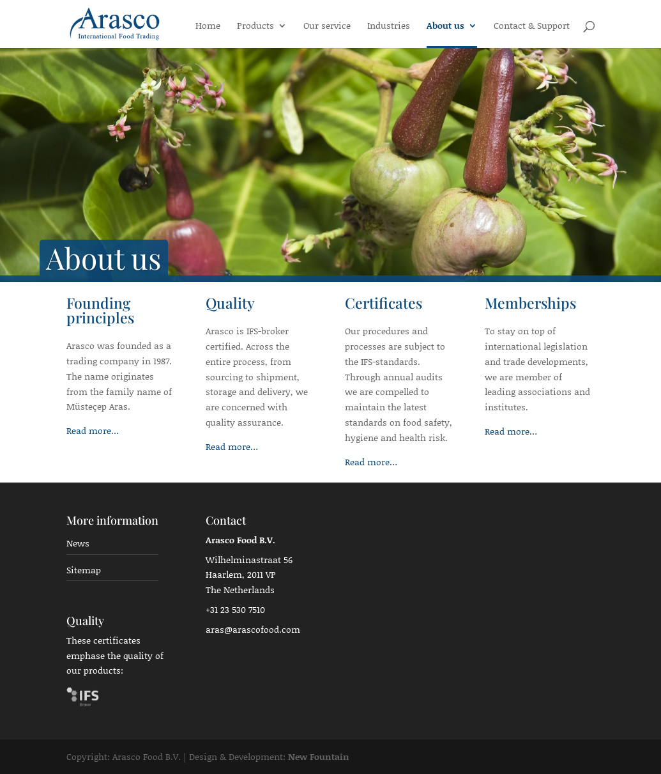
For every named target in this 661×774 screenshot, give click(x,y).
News (77, 543)
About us (445, 26)
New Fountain (318, 756)
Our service (327, 26)
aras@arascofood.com (253, 629)
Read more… (92, 430)
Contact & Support (532, 26)
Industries (388, 26)
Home (207, 26)
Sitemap (83, 570)
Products (255, 26)
